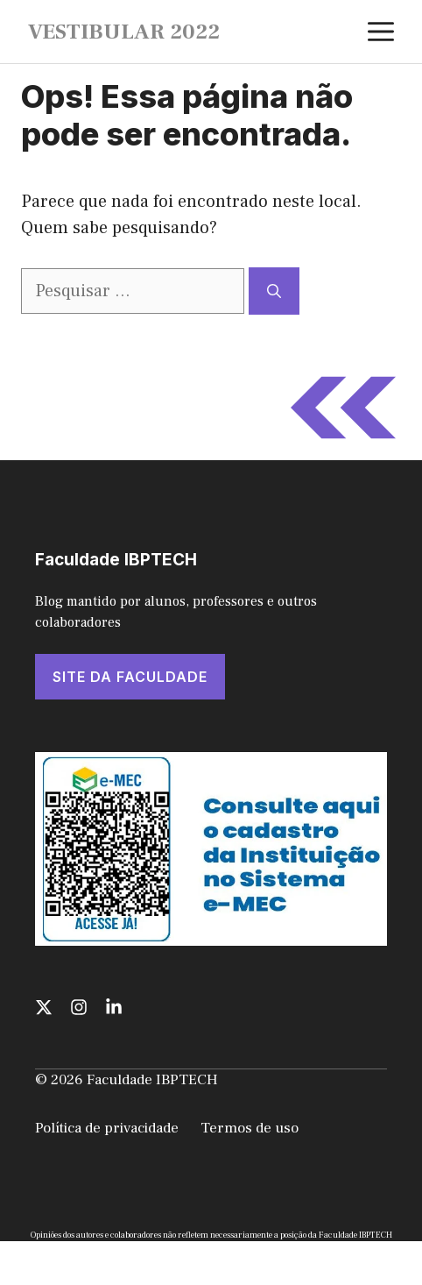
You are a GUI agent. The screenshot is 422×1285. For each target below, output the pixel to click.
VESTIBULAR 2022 (124, 32)
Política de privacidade (107, 1128)
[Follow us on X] (44, 1007)
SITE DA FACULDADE (130, 676)
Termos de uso (249, 1128)
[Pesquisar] (274, 291)
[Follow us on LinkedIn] (114, 1007)
